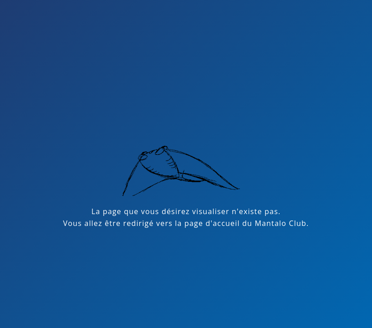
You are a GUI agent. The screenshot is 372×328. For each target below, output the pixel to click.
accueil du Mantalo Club (259, 223)
